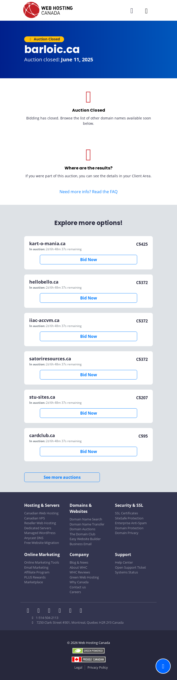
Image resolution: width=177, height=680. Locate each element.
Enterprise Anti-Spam (131, 523)
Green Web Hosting (84, 577)
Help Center (124, 562)
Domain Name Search (86, 519)
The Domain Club (82, 534)
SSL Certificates (126, 513)
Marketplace (33, 582)
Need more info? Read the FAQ (88, 191)
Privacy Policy (97, 667)
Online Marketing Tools (41, 562)
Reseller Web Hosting (40, 523)
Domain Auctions (82, 529)
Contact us (78, 587)
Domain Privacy (126, 533)
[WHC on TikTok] (82, 611)
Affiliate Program (36, 572)
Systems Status (126, 572)
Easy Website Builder (85, 539)
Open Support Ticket (130, 567)
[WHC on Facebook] (29, 611)
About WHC (78, 567)
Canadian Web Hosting (41, 513)
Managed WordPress (39, 533)
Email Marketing (36, 567)
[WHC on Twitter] (40, 611)
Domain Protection (129, 528)
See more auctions (62, 477)
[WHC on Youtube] (72, 611)
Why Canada (79, 582)
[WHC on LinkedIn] (50, 611)
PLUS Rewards (35, 577)
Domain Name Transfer (87, 524)
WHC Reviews (80, 572)
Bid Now (88, 259)
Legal (78, 667)
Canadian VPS (34, 518)
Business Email (81, 544)
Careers (75, 592)
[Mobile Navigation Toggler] (146, 11)
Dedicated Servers (37, 528)
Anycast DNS (33, 538)
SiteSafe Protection (129, 518)
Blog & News (79, 562)
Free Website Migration (41, 542)
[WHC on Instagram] (61, 611)
